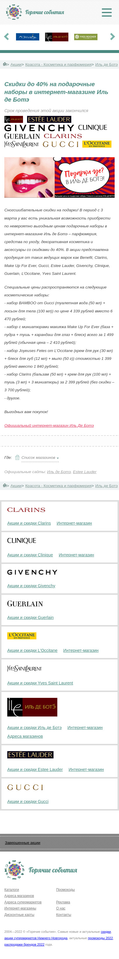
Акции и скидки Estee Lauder (35, 769)
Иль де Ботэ (106, 64)
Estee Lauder (85, 472)
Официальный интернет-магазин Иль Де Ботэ (49, 425)
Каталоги (11, 890)
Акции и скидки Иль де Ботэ (34, 727)
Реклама (63, 902)
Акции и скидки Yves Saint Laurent (40, 683)
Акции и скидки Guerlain (30, 617)
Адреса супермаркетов (23, 902)
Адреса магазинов (25, 736)
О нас (60, 908)
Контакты (63, 915)
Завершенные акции (22, 843)
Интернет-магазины (20, 908)
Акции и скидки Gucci (28, 801)
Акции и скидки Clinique (30, 555)
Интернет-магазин (74, 523)
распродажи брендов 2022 (24, 944)
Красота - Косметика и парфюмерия (58, 64)
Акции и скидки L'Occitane (32, 650)
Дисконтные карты (19, 915)
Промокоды (65, 890)
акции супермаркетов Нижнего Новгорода (36, 938)
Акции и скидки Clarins (29, 523)
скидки (106, 931)
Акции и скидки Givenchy (31, 585)
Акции (16, 64)
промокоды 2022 (100, 938)
